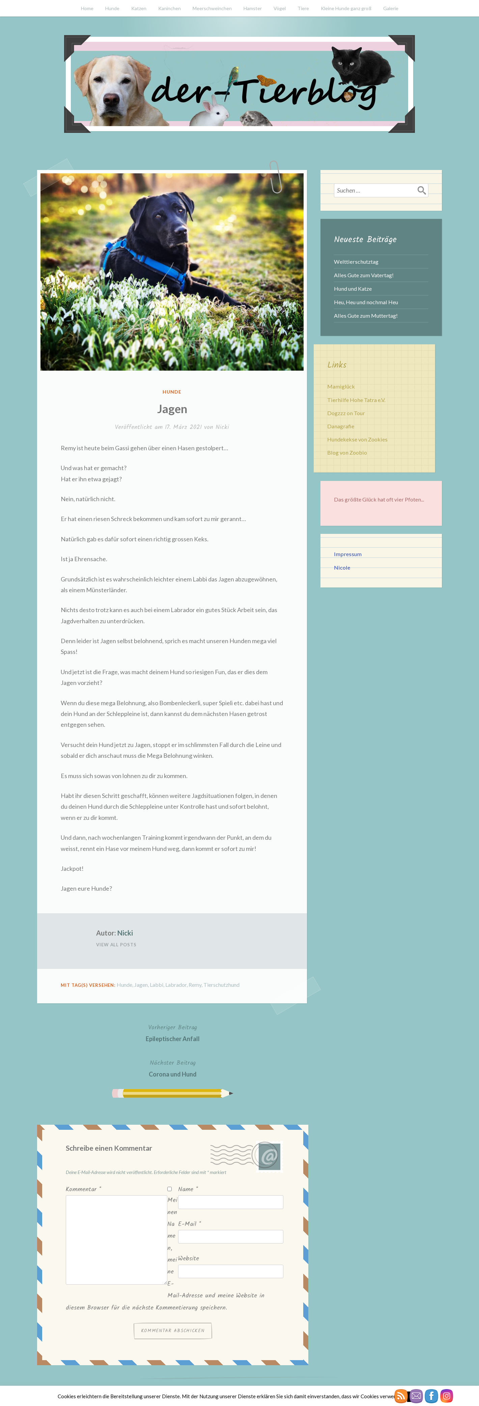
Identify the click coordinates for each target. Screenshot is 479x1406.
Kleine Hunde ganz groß (346, 8)
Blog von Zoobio (347, 452)
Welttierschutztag (356, 261)
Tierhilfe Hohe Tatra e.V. (356, 400)
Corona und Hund (173, 1068)
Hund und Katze (353, 288)
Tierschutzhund (221, 984)
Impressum (348, 554)
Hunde (112, 8)
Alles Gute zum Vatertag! (364, 275)
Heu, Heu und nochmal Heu (366, 302)
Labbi (156, 984)
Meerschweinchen (212, 8)
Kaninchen (169, 8)
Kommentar (83, 1190)
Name (188, 1190)
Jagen (141, 984)
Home (87, 8)
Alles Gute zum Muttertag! (366, 315)
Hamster (253, 8)
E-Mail (189, 1224)
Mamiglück (341, 386)
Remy (195, 984)
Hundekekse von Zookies (357, 439)
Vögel (280, 8)
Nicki (222, 427)
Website (188, 1259)
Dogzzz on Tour (346, 413)
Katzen (138, 8)
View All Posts (116, 944)
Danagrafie (340, 426)
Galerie (390, 8)
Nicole (342, 567)
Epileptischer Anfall (173, 1032)
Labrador (176, 984)
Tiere (303, 8)
